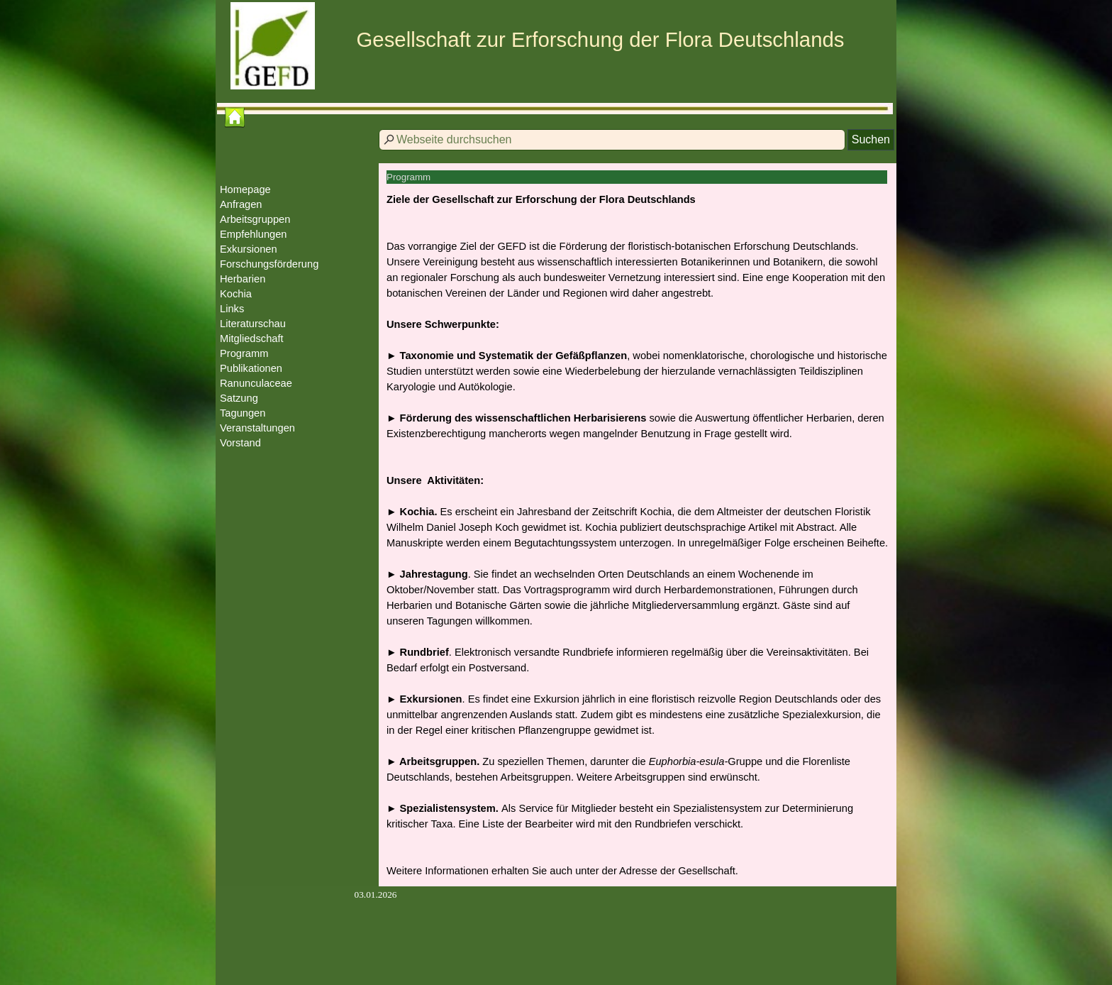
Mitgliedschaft (252, 338)
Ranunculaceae (256, 383)
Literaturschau (253, 323)
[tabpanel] (638, 535)
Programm (244, 353)
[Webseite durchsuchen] (612, 139)
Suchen (871, 139)
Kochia (236, 293)
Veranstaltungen (257, 428)
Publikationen (251, 368)
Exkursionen (248, 249)
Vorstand (240, 443)
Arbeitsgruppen (255, 219)
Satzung (239, 398)
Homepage (245, 189)
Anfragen (241, 204)
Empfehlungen (253, 234)
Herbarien (242, 279)
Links (232, 308)
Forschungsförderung (269, 264)
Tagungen (242, 413)
